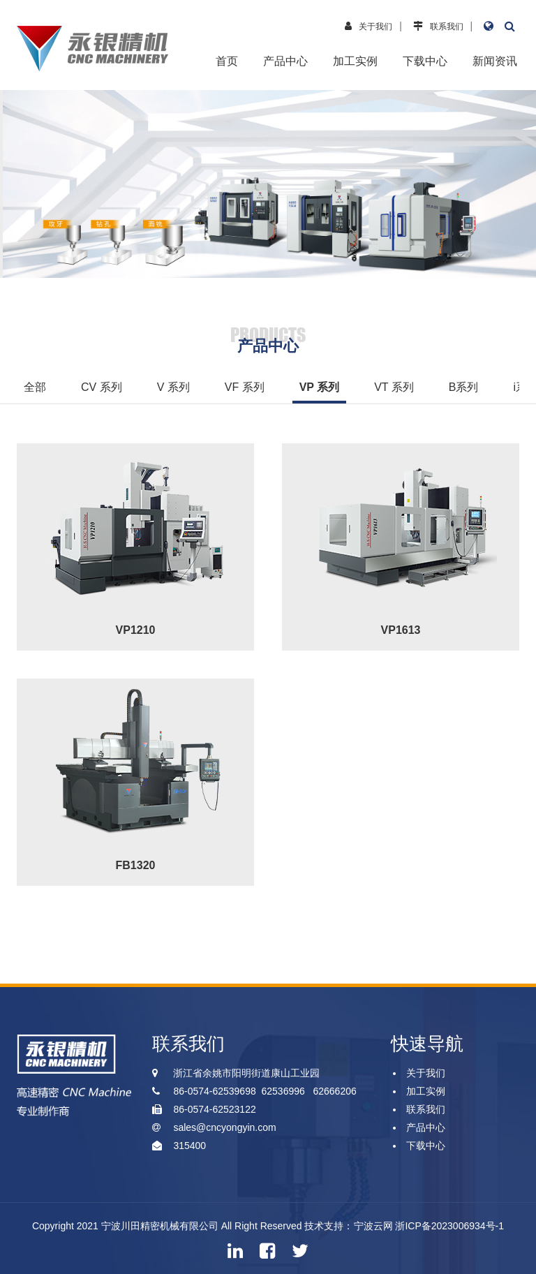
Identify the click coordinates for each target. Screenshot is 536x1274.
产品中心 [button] (285, 61)
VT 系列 (394, 387)
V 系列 (173, 387)
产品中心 (425, 1127)
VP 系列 (319, 387)
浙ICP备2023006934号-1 (449, 1225)
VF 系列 (245, 387)
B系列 (464, 387)
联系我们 (446, 26)
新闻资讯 (494, 61)
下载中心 (425, 61)
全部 (35, 387)
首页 (227, 61)
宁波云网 (373, 1225)
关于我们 (375, 26)
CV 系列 (101, 387)
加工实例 (355, 61)
